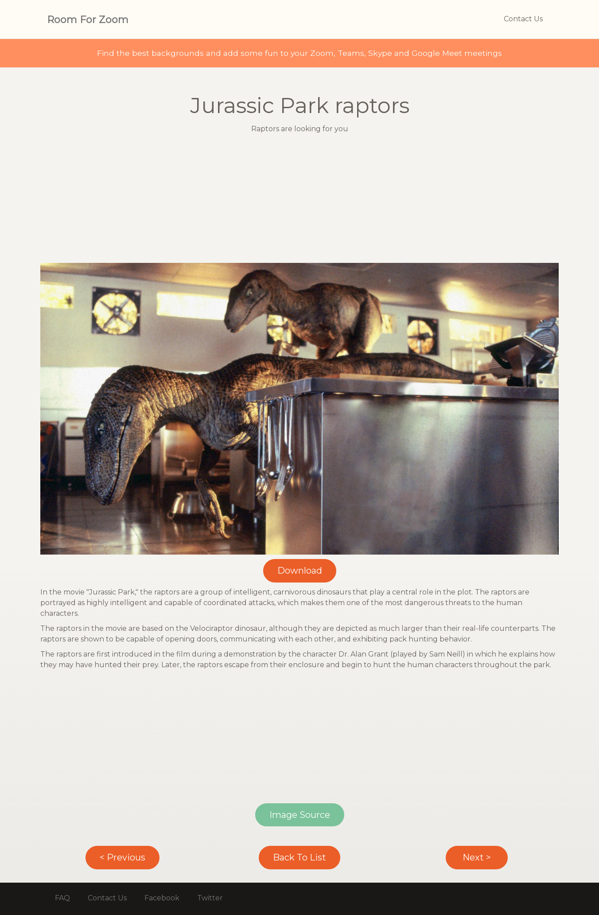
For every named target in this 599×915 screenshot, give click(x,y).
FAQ (62, 898)
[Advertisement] (299, 201)
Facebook (161, 898)
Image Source (299, 814)
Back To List (299, 857)
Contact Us (523, 19)
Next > (477, 857)
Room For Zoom (87, 20)
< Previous (122, 857)
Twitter (210, 898)
